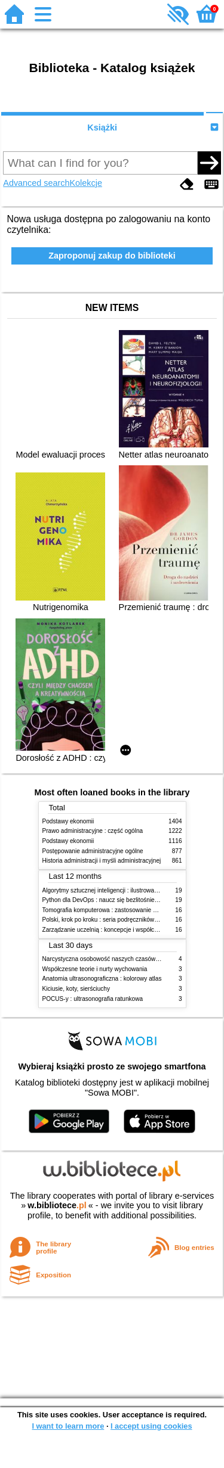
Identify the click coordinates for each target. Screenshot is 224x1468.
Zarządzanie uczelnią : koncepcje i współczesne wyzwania (120, 929)
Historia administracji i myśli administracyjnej (101, 860)
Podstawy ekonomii (68, 821)
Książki (102, 127)
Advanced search (36, 183)
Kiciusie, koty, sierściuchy (76, 988)
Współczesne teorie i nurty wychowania (95, 969)
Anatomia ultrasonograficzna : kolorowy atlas (102, 978)
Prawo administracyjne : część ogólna (92, 831)
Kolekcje (86, 183)
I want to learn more (68, 1426)
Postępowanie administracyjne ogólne (92, 851)
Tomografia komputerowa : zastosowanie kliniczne (109, 910)
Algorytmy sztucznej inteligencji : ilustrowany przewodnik (117, 890)
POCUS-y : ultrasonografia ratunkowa (92, 999)
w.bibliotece (57, 1205)
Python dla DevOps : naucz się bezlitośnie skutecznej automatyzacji (132, 900)
